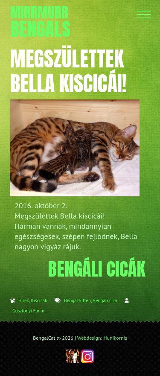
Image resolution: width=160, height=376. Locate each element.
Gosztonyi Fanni (28, 311)
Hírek (23, 300)
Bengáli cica (105, 300)
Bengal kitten (77, 300)
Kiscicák (39, 300)
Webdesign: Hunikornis (102, 338)
